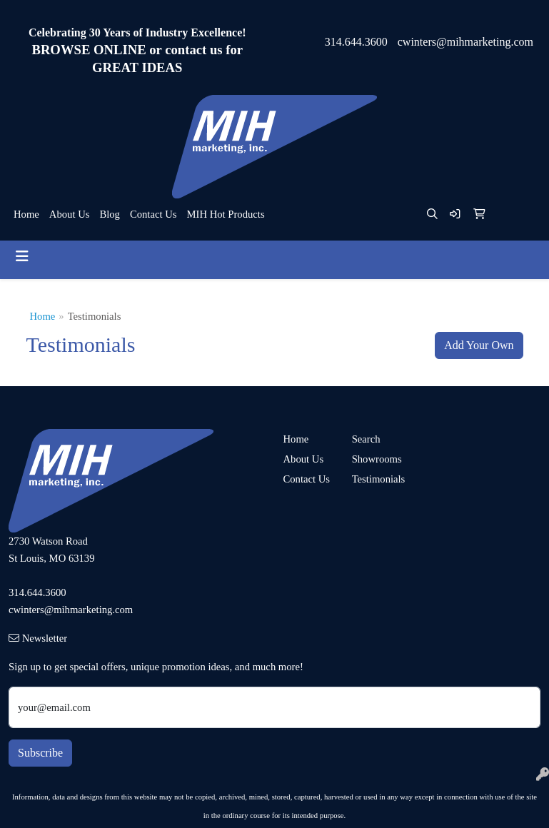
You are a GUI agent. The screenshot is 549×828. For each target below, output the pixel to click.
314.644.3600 (356, 42)
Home (26, 214)
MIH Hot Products (225, 214)
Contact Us (153, 214)
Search (366, 439)
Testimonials (377, 479)
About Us (69, 214)
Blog (109, 214)
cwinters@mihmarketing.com (465, 42)
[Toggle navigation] (22, 256)
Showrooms (377, 459)
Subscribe (40, 753)
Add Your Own (478, 345)
